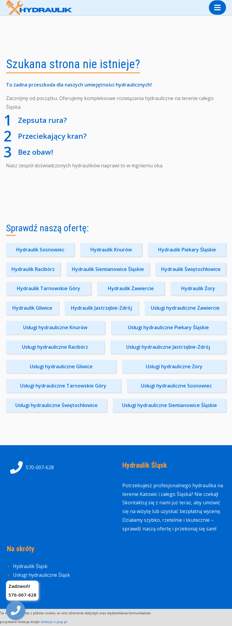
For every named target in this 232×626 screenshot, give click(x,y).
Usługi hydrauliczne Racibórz (55, 347)
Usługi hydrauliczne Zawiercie (185, 308)
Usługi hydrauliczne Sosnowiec (176, 385)
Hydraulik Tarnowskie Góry (48, 288)
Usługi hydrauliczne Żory (174, 366)
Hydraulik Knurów (111, 249)
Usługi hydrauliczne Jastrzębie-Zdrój (168, 347)
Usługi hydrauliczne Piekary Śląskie (168, 327)
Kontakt (22, 583)
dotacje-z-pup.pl (54, 621)
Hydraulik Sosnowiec (40, 249)
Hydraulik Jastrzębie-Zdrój (101, 308)
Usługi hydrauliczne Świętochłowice (56, 405)
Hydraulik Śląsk (30, 566)
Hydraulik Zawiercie (131, 288)
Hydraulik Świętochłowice (191, 269)
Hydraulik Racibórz (33, 269)
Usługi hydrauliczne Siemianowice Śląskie (169, 405)
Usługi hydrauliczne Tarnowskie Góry (63, 385)
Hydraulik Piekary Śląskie (187, 249)
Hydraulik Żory (198, 288)
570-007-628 (30, 467)
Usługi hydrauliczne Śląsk (41, 575)
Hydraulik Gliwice (32, 308)
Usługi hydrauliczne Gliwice (61, 366)
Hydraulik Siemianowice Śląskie (108, 269)
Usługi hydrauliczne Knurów (55, 327)
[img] (15, 610)
